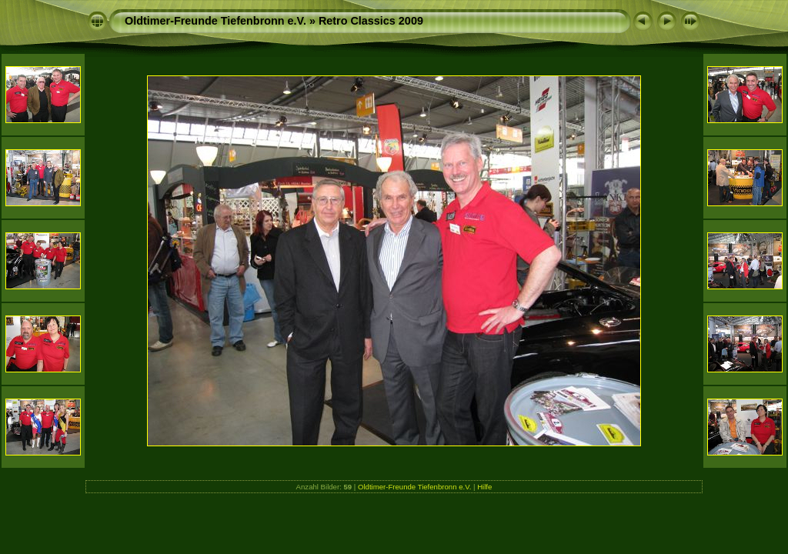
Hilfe (484, 486)
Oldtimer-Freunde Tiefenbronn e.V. (215, 21)
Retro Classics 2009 (371, 21)
